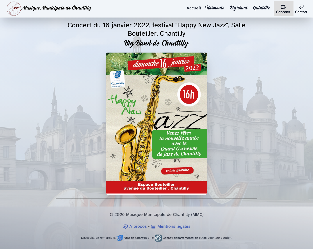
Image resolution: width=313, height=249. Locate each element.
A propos (135, 226)
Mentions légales (170, 226)
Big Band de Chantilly (156, 44)
